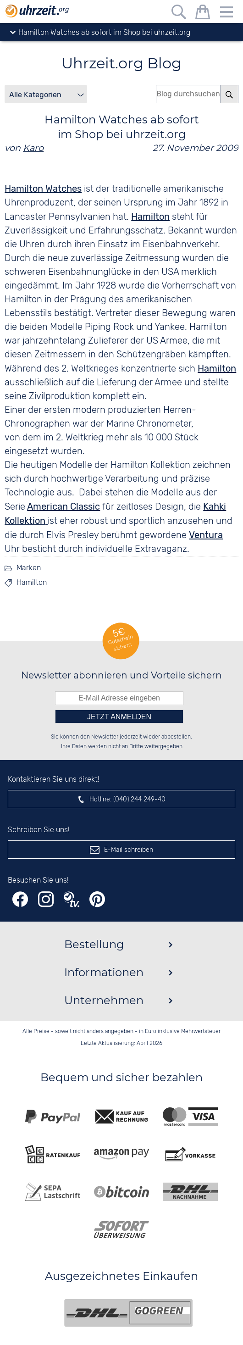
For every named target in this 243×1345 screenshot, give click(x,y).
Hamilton (150, 216)
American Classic (63, 506)
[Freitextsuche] (178, 13)
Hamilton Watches (43, 188)
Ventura (206, 534)
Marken (29, 568)
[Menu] (226, 13)
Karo (33, 147)
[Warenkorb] (202, 13)
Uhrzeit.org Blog (121, 63)
